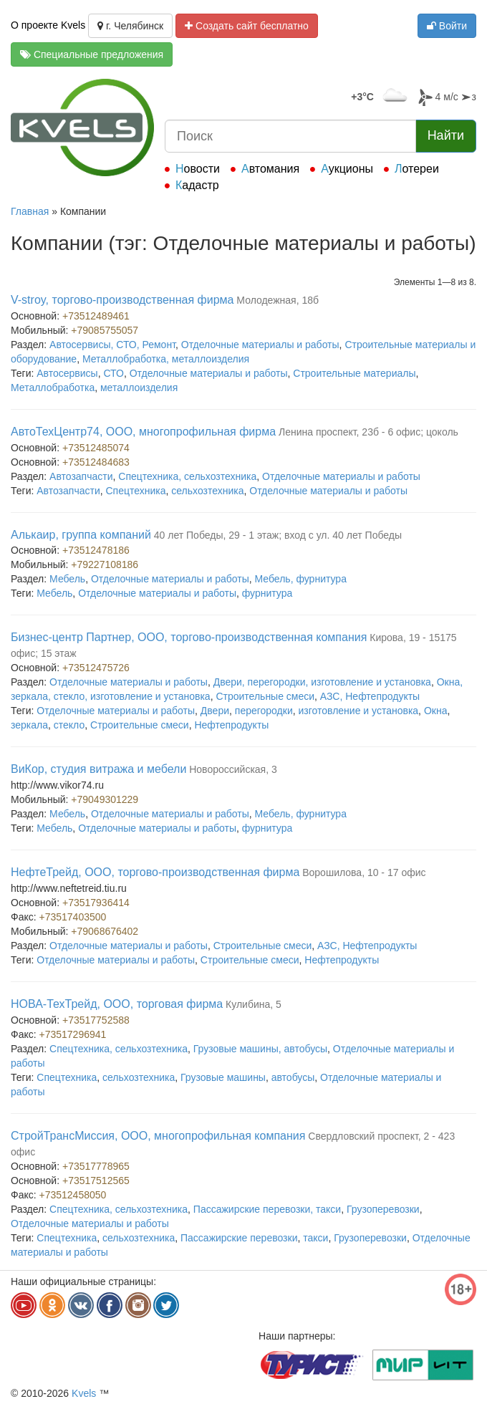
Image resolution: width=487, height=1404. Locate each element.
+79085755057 (104, 330)
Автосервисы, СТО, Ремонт (112, 344)
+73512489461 (96, 316)
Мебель (67, 579)
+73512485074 (96, 447)
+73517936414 (96, 902)
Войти (447, 26)
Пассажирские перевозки (238, 1238)
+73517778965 (96, 1166)
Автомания (270, 169)
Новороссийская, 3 (233, 769)
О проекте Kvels (48, 25)
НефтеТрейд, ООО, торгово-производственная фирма (155, 872)
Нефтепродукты (231, 725)
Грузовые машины (223, 1077)
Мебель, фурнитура (301, 579)
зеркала (29, 725)
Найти (446, 135)
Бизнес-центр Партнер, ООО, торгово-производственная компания (189, 637)
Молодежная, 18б (277, 300)
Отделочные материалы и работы (260, 344)
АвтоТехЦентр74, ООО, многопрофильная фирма (143, 431)
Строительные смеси (265, 696)
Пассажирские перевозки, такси (267, 1209)
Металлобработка (53, 387)
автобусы (293, 1077)
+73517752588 (96, 1020)
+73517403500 (73, 917)
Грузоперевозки (383, 1209)
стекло (69, 725)
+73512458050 (73, 1195)
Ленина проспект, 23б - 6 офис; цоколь (368, 432)
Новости (197, 169)
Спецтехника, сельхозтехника (187, 476)
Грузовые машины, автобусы (260, 1048)
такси (315, 1238)
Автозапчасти (80, 476)
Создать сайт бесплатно (247, 26)
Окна (436, 710)
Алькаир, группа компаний (81, 535)
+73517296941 (73, 1034)
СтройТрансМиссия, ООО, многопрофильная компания (158, 1136)
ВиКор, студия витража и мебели (98, 769)
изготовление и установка (358, 710)
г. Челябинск (130, 26)
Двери (215, 710)
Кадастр (197, 185)
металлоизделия (139, 387)
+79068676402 (104, 931)
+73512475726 (96, 667)
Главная (30, 211)
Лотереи (417, 169)
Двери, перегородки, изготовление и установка (322, 682)
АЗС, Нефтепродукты (370, 696)
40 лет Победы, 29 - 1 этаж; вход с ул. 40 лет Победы (278, 535)
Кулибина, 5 (253, 1004)
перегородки (264, 710)
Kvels (84, 1393)
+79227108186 (104, 564)
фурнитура (267, 593)
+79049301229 (104, 799)
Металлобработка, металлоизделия (165, 359)
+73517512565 (96, 1180)
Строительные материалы (354, 373)
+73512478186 (96, 550)
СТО (113, 373)
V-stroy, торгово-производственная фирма (122, 300)
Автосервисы (67, 373)
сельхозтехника (207, 490)
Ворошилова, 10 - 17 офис (363, 872)
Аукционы (347, 169)
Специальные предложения (91, 54)
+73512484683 (96, 462)
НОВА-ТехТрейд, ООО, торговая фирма (117, 1004)
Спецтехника (136, 490)
